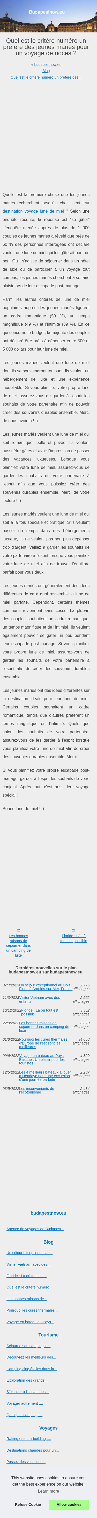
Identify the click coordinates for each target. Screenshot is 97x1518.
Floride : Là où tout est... (26, 1276)
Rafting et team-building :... (28, 1439)
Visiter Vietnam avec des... (28, 1264)
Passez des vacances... (26, 1462)
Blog (46, 71)
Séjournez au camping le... (28, 1346)
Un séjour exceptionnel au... (29, 1253)
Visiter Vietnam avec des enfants (39, 999)
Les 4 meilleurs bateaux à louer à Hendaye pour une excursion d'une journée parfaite (45, 1076)
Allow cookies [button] (69, 1504)
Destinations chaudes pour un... (32, 1450)
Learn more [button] (48, 1491)
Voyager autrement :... (24, 1403)
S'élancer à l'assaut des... (27, 1392)
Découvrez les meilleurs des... (31, 1357)
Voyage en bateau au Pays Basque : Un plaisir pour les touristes (42, 1059)
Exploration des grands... (27, 1380)
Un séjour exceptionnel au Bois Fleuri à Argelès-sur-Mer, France (45, 987)
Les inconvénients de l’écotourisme (36, 1090)
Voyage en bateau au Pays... (30, 1322)
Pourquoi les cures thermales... (32, 1310)
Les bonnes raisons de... (26, 1299)
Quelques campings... (24, 1415)
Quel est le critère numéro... (29, 1287)
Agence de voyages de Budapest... (35, 1229)
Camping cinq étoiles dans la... (31, 1369)
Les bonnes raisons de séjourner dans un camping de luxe (18, 945)
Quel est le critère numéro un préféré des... (46, 77)
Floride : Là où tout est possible (73, 938)
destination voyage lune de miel (33, 211)
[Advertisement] (48, 131)
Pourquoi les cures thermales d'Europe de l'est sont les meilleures (43, 1043)
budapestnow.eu (48, 64)
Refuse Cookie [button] (28, 1504)
